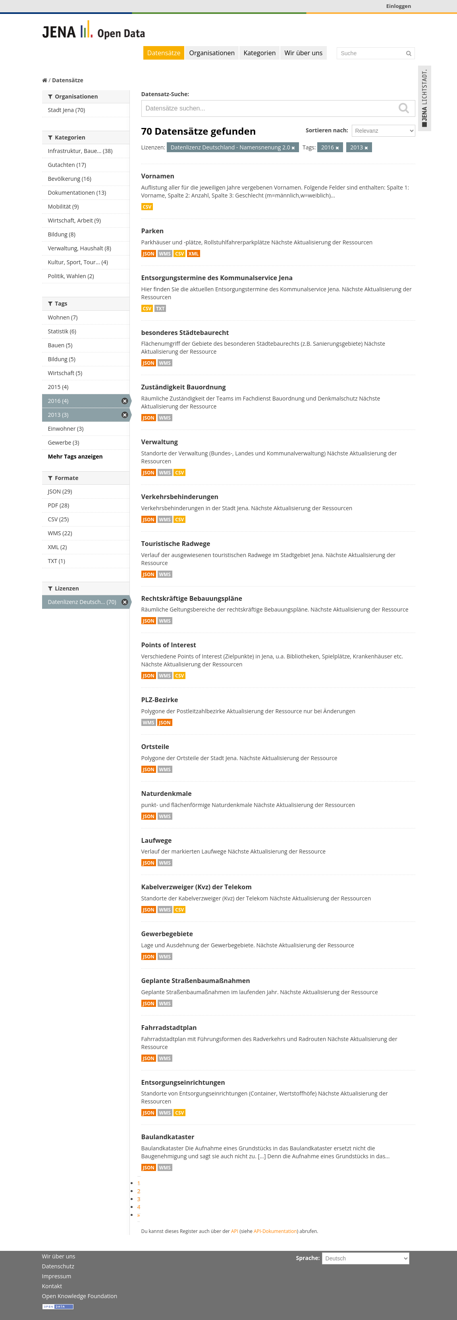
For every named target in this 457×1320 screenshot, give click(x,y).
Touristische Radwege (175, 543)
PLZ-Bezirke (159, 699)
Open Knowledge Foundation (80, 1296)
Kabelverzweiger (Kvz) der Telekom (196, 887)
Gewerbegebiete (167, 933)
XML (194, 253)
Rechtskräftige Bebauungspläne (191, 598)
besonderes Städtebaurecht (185, 332)
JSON (148, 253)
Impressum (56, 1276)
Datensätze (164, 52)
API (234, 1231)
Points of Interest (169, 645)
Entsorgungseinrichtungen (183, 1082)
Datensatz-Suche (164, 94)
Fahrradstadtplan (169, 1027)
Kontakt (52, 1286)
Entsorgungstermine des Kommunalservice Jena (217, 277)
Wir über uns (303, 52)
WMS (165, 253)
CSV (147, 206)
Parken (152, 230)
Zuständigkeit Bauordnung (183, 387)
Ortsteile (155, 746)
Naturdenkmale (166, 793)
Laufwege (156, 840)
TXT (160, 308)
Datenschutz (58, 1266)
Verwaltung (159, 441)
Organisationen (212, 52)
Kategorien (259, 52)
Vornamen (157, 176)
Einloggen (398, 6)
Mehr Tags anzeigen (75, 456)
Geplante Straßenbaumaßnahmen (195, 980)
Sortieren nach (326, 130)
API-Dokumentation (275, 1231)
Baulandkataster (168, 1136)
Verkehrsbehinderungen (180, 496)
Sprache (307, 1258)
